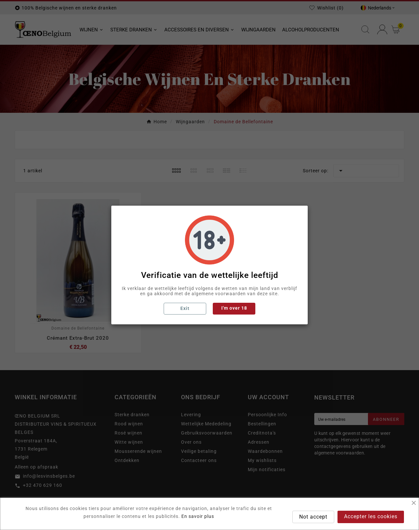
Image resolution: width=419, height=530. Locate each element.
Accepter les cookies (370, 516)
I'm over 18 (234, 308)
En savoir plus (197, 516)
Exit (185, 308)
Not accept (313, 517)
